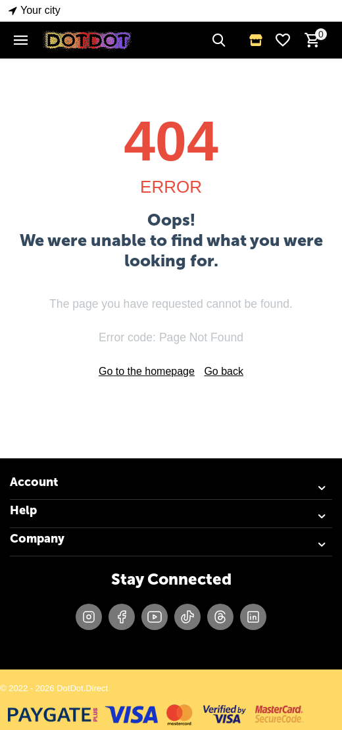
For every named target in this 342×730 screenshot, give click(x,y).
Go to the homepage (147, 371)
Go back (223, 371)
